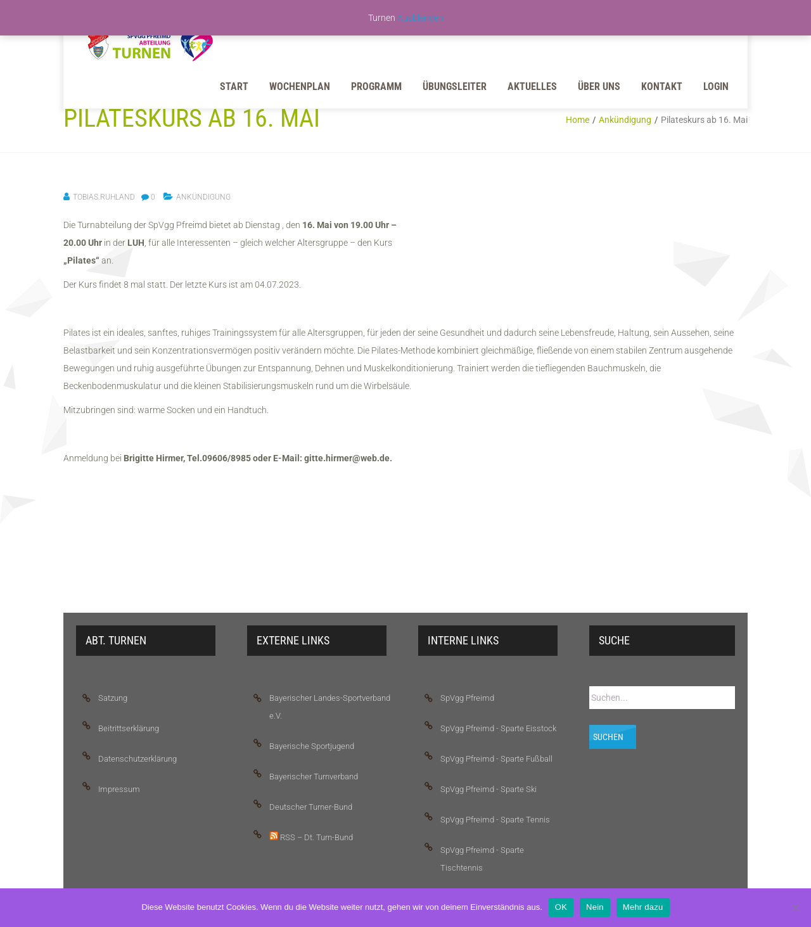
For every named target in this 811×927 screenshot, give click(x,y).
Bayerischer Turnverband (313, 776)
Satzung (112, 698)
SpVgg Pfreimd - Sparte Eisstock (498, 728)
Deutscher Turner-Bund (310, 807)
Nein (595, 907)
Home (577, 120)
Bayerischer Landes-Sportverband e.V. (329, 706)
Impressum (119, 789)
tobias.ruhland (104, 197)
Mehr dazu (643, 907)
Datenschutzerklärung (137, 759)
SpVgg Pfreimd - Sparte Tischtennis (482, 859)
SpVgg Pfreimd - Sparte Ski (488, 789)
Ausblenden (420, 18)
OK (561, 907)
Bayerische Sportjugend (311, 746)
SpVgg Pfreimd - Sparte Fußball (496, 759)
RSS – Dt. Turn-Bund (311, 836)
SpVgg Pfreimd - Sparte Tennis (495, 819)
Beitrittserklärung (128, 728)
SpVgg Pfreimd (467, 698)
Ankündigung (625, 120)
